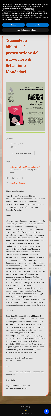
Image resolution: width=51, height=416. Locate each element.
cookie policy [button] (29, 9)
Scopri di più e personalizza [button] (25, 30)
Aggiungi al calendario (20, 153)
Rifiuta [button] (13, 25)
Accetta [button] (37, 25)
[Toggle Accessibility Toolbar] (46, 411)
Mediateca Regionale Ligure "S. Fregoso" (25, 167)
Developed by (26, 407)
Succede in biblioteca (17, 183)
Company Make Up (25, 413)
